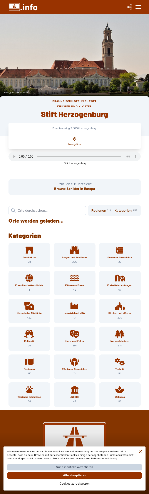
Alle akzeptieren (74, 475)
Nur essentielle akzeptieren (74, 467)
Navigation (74, 144)
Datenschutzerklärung (104, 458)
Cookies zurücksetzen (75, 483)
